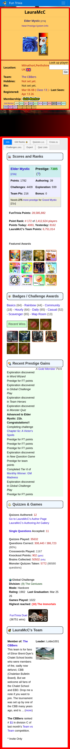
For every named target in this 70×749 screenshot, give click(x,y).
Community (52, 305)
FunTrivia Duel (18, 615)
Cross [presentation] (53, 142)
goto (40, 555)
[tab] (7, 142)
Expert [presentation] (29, 147)
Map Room (39, 314)
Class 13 (42, 90)
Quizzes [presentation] (38, 142)
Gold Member (9, 103)
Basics (11, 305)
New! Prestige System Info (35, 25)
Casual (53, 309)
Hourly (19, 309)
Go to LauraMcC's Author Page (28, 518)
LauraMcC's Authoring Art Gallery (29, 522)
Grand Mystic (49, 200)
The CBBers (29, 77)
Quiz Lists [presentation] (42, 147)
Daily (36, 309)
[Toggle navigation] (63, 3)
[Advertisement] (35, 122)
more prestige (30, 200)
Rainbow (30, 305)
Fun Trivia (12, 3)
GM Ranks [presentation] (21, 142)
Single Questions (20, 531)
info (43, 559)
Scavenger (16, 314)
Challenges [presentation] (13, 147)
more (29, 710)
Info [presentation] (8, 142)
